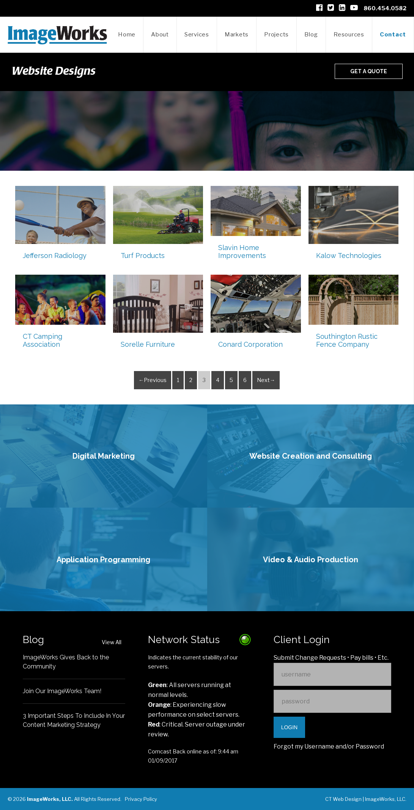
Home (126, 34)
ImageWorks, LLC (385, 799)
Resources (349, 34)
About (160, 34)
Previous (155, 380)
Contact (393, 34)
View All (111, 642)
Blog (311, 34)
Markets (237, 34)
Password (370, 746)
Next (263, 380)
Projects (276, 34)
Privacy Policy (141, 799)
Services (196, 34)
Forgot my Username (304, 746)
